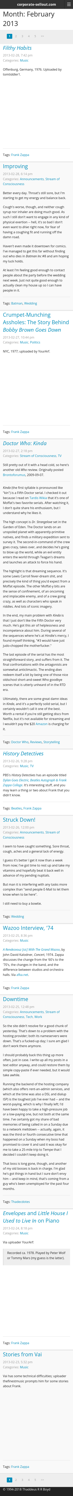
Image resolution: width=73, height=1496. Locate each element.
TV (60, 456)
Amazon (42, 724)
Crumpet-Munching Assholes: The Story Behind (36, 322)
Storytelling (51, 742)
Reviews (36, 742)
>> (42, 36)
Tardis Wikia (38, 498)
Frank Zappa (20, 155)
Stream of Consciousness (38, 456)
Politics (35, 342)
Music (24, 60)
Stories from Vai (22, 1354)
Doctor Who (19, 742)
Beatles (16, 808)
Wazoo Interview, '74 (28, 927)
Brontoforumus (14, 475)
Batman (16, 303)
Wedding (30, 303)
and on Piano (35, 1216)
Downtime (15, 999)
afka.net (22, 975)
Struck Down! (19, 819)
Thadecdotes (20, 1202)
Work (38, 1017)
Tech (29, 1017)
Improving (15, 166)
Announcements (32, 179)
